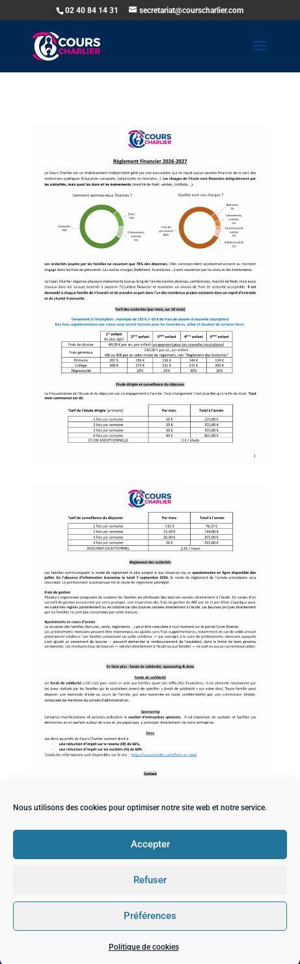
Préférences (150, 923)
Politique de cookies (144, 954)
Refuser (150, 888)
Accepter (150, 852)
